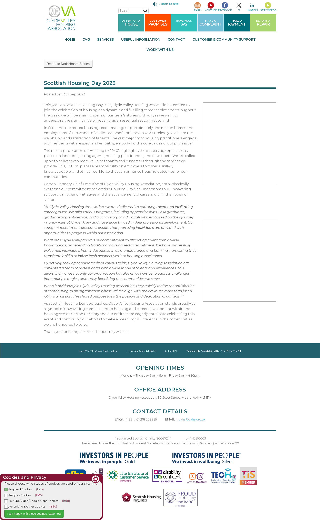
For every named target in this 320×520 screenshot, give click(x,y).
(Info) (94, 483)
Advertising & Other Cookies (24, 506)
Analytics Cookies (17, 495)
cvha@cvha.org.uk (192, 419)
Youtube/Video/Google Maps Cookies (31, 500)
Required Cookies (18, 489)
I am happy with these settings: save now (34, 513)
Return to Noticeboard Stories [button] (68, 64)
